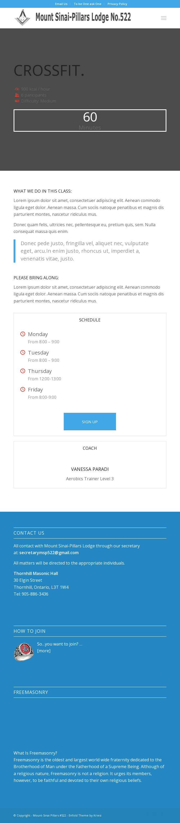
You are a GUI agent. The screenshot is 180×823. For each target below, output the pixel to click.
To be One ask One (87, 4)
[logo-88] (75, 18)
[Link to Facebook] (147, 815)
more (44, 651)
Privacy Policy (117, 4)
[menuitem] (61, 4)
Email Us (61, 4)
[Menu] (163, 18)
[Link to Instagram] (155, 815)
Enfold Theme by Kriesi (85, 815)
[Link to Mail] (162, 815)
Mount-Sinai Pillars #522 (49, 815)
